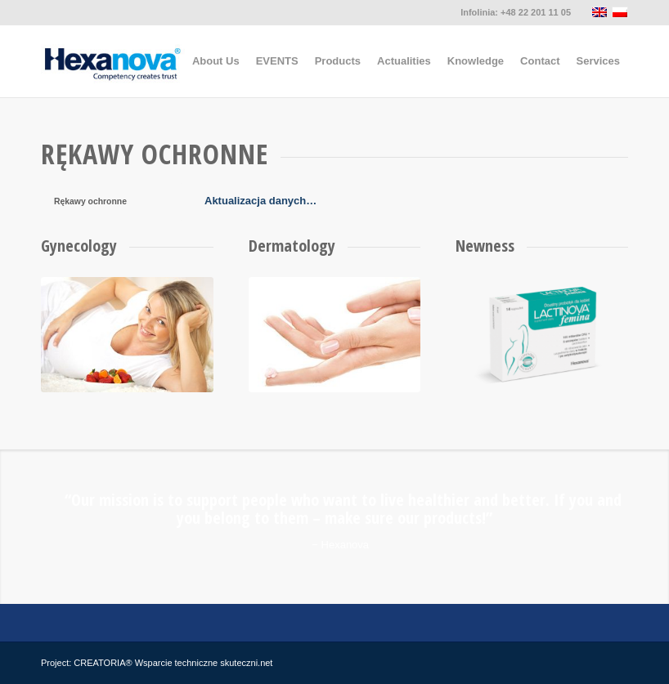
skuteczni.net (246, 663)
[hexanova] (113, 61)
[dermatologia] (335, 334)
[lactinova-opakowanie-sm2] (542, 334)
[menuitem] (216, 61)
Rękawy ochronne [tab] (90, 201)
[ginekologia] (127, 334)
